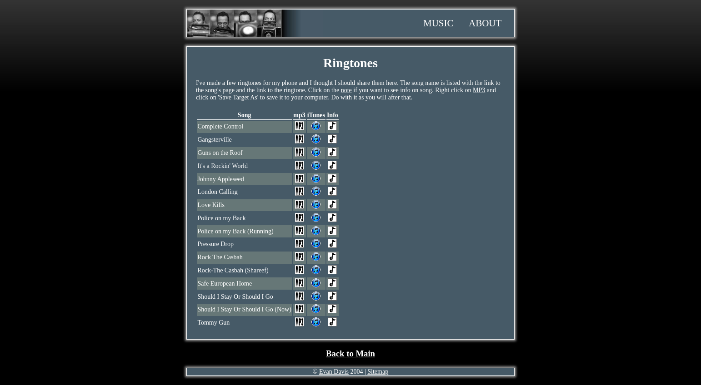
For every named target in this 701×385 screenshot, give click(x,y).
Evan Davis (334, 371)
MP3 (479, 90)
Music (438, 23)
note (346, 90)
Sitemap (377, 371)
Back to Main (350, 353)
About (485, 23)
